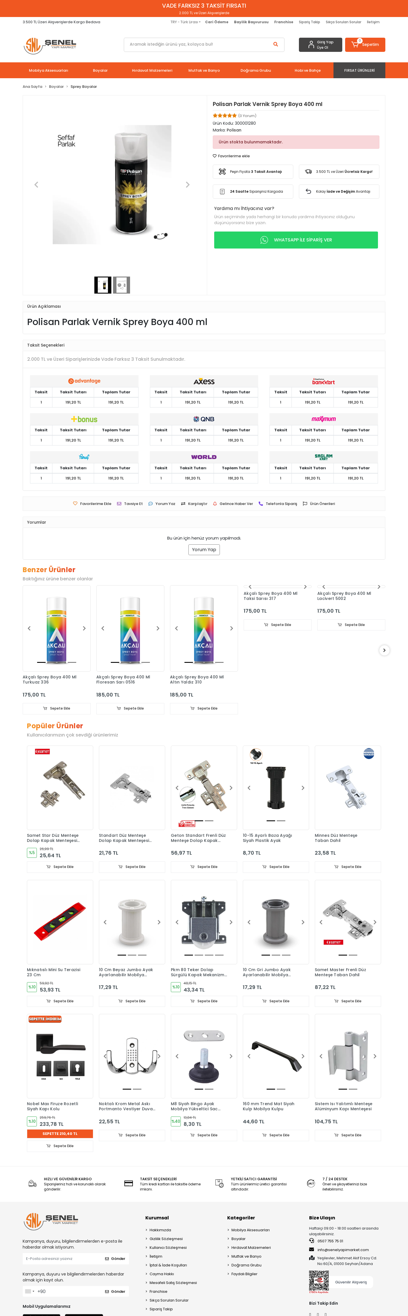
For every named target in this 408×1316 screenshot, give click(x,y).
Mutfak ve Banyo (246, 1256)
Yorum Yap (204, 549)
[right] (385, 650)
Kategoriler (241, 1218)
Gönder (115, 1259)
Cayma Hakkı (162, 1274)
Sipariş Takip (309, 22)
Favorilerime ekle (231, 156)
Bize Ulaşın (322, 1218)
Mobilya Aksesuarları (250, 1230)
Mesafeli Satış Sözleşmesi (173, 1283)
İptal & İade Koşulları (168, 1265)
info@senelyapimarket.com (339, 1250)
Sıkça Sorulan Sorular (343, 22)
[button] (365, 45)
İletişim (373, 22)
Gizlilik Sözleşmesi (166, 1239)
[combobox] (29, 1292)
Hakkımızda (160, 1230)
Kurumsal (157, 1218)
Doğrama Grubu (246, 1265)
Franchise (158, 1291)
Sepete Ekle (56, 708)
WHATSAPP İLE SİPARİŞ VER (296, 240)
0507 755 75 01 (326, 1241)
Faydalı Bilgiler (244, 1274)
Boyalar (238, 1239)
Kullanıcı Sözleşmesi (168, 1248)
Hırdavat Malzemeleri (251, 1248)
